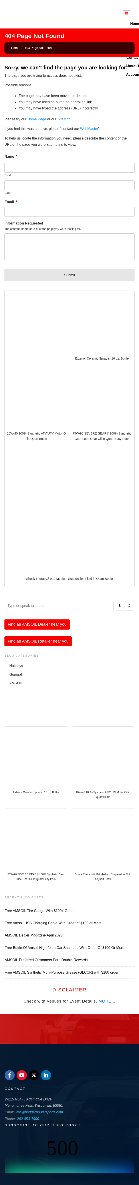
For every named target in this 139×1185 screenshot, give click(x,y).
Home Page (36, 119)
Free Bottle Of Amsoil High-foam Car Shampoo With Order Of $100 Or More (64, 948)
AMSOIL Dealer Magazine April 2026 (34, 935)
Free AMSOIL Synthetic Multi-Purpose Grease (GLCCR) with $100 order (62, 972)
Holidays (16, 666)
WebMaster (89, 129)
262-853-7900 (28, 1119)
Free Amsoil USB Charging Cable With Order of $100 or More (53, 923)
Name (10, 156)
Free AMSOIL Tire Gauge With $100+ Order (39, 911)
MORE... (107, 1001)
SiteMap (63, 119)
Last (8, 192)
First (8, 175)
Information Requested (23, 223)
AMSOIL (16, 683)
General (15, 674)
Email (10, 202)
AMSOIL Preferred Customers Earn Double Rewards (46, 960)
